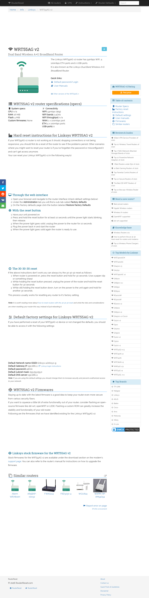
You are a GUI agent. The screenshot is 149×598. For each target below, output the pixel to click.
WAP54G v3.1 (117, 366)
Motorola (116, 416)
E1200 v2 (116, 337)
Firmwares (119, 121)
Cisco (114, 407)
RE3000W (116, 300)
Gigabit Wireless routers (121, 208)
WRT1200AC (117, 262)
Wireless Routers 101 (120, 233)
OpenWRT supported (120, 217)
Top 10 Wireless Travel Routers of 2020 (125, 145)
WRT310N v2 (117, 354)
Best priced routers (120, 204)
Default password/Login (64, 82)
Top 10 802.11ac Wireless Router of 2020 (124, 191)
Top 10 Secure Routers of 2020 (124, 179)
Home (13, 9)
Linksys (32, 9)
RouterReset (16, 3)
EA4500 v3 (116, 266)
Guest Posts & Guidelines (109, 587)
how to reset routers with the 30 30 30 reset (55, 303)
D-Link (115, 424)
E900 (114, 325)
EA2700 (115, 329)
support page (14, 461)
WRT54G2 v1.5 (118, 350)
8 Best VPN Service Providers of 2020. (124, 139)
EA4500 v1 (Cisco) (119, 316)
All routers (54, 3)
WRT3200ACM (118, 258)
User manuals (120, 118)
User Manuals (59, 86)
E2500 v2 (116, 320)
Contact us (104, 583)
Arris (114, 412)
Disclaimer (104, 591)
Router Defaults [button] (105, 3)
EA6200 (115, 308)
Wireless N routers (119, 212)
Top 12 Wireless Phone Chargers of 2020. (125, 244)
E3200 (115, 341)
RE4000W (116, 295)
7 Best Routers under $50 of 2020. (125, 164)
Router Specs (120, 106)
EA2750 (115, 270)
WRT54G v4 (117, 370)
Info (22, 9)
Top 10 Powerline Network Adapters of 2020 (122, 158)
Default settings (121, 115)
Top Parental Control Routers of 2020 (124, 173)
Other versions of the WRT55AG (65, 94)
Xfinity (115, 420)
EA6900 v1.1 (117, 283)
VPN (68, 3)
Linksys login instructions (49, 366)
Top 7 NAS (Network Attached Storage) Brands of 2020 (124, 152)
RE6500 (115, 291)
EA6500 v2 (116, 312)
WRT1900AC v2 (118, 274)
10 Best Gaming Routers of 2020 (124, 168)
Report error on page (95, 507)
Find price (125, 93)
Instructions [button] (83, 3)
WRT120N (116, 358)
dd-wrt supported (119, 221)
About (102, 579)
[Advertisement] (57, 31)
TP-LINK (115, 387)
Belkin (115, 403)
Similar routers (121, 124)
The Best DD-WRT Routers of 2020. (123, 184)
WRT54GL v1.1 (118, 375)
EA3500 (115, 333)
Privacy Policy (105, 595)
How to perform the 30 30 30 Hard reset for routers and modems (124, 238)
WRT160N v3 (117, 362)
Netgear (115, 391)
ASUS (114, 399)
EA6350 (115, 287)
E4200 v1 (116, 345)
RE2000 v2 (116, 304)
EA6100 (115, 279)
